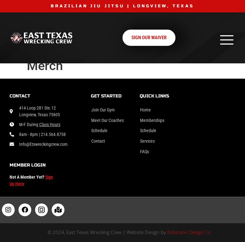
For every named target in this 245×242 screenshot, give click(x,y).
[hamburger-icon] (226, 41)
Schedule (99, 130)
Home (145, 109)
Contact (98, 141)
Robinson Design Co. (189, 232)
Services (147, 141)
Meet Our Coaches (107, 120)
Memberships (152, 120)
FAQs (144, 151)
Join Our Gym (103, 109)
